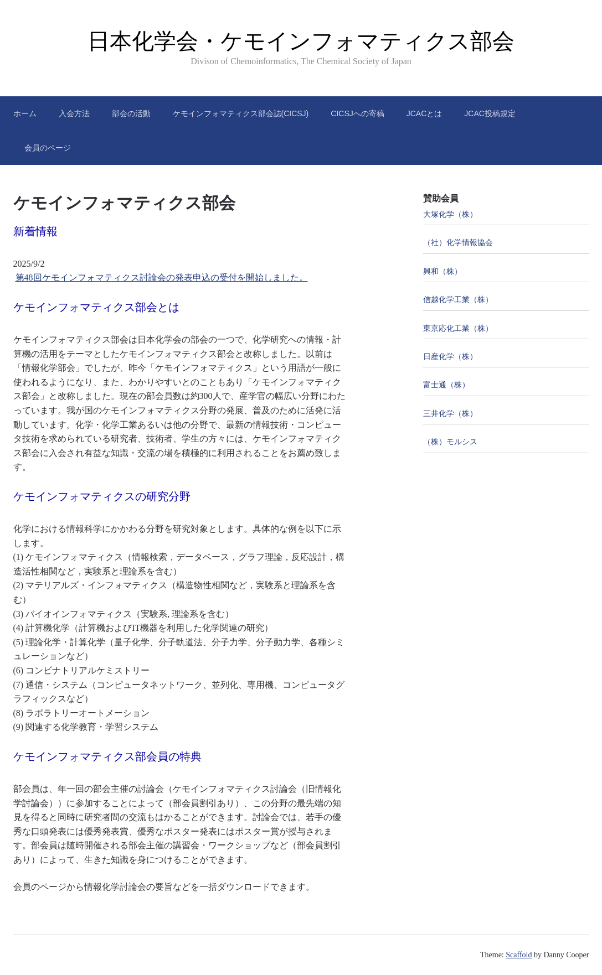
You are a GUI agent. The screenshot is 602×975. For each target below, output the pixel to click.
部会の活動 (131, 113)
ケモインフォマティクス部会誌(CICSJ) (241, 113)
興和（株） (442, 271)
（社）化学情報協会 (458, 242)
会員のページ (47, 147)
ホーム (25, 113)
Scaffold (519, 955)
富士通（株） (446, 385)
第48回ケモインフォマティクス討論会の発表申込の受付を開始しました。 (162, 277)
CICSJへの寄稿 (357, 113)
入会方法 (74, 113)
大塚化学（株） (450, 214)
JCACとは (425, 113)
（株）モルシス (450, 442)
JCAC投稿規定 (490, 113)
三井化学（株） (450, 413)
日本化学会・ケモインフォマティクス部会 (301, 41)
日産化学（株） (450, 356)
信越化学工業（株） (458, 299)
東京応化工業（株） (458, 328)
